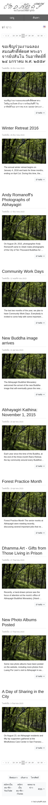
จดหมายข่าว (31, 786)
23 (13, 36)
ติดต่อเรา (13, 777)
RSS (40, 789)
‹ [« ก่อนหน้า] (3, 36)
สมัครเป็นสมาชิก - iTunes (20, 789)
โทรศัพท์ (35, 777)
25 (20, 36)
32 (38, 36)
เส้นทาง (24, 777)
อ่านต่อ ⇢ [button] (40, 113)
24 (17, 36)
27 (26, 36)
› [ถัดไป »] (44, 36)
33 (41, 36)
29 (32, 36)
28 (29, 36)
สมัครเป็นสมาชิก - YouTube (8, 787)
